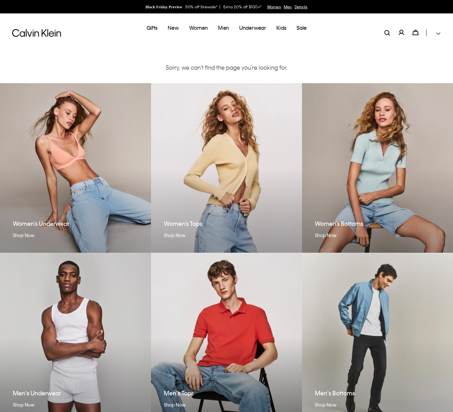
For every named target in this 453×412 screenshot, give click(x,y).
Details (301, 6)
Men (288, 6)
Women (274, 6)
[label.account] (401, 27)
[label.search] (387, 27)
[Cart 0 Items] (415, 27)
